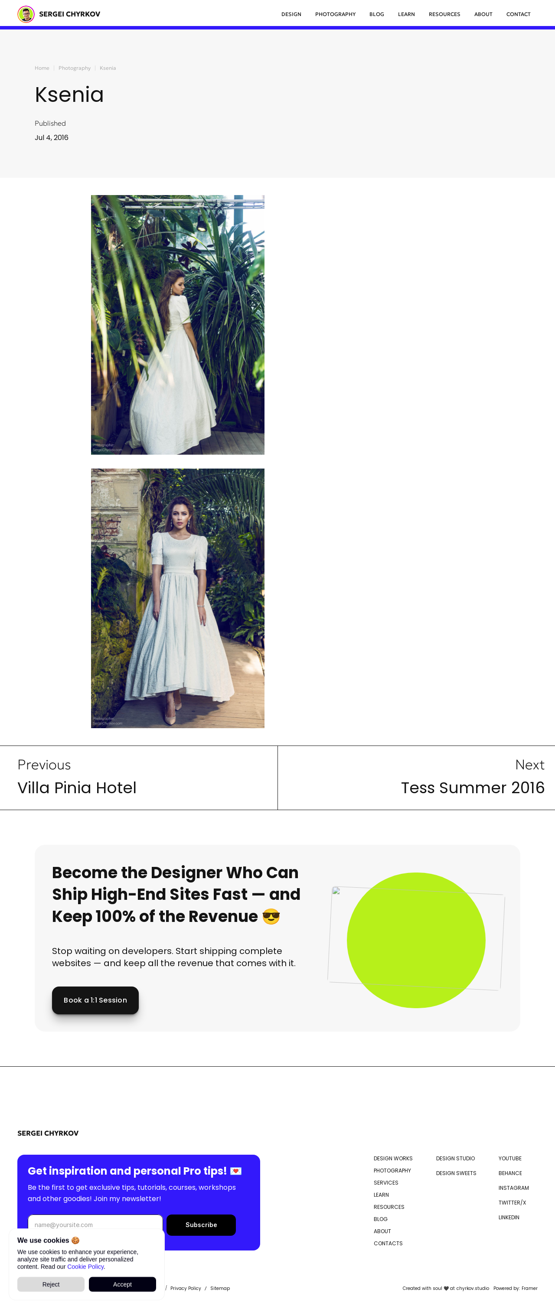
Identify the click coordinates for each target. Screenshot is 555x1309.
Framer (530, 1288)
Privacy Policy (185, 1288)
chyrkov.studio (473, 1288)
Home (42, 68)
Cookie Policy (85, 1266)
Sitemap (220, 1288)
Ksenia (108, 68)
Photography (75, 68)
